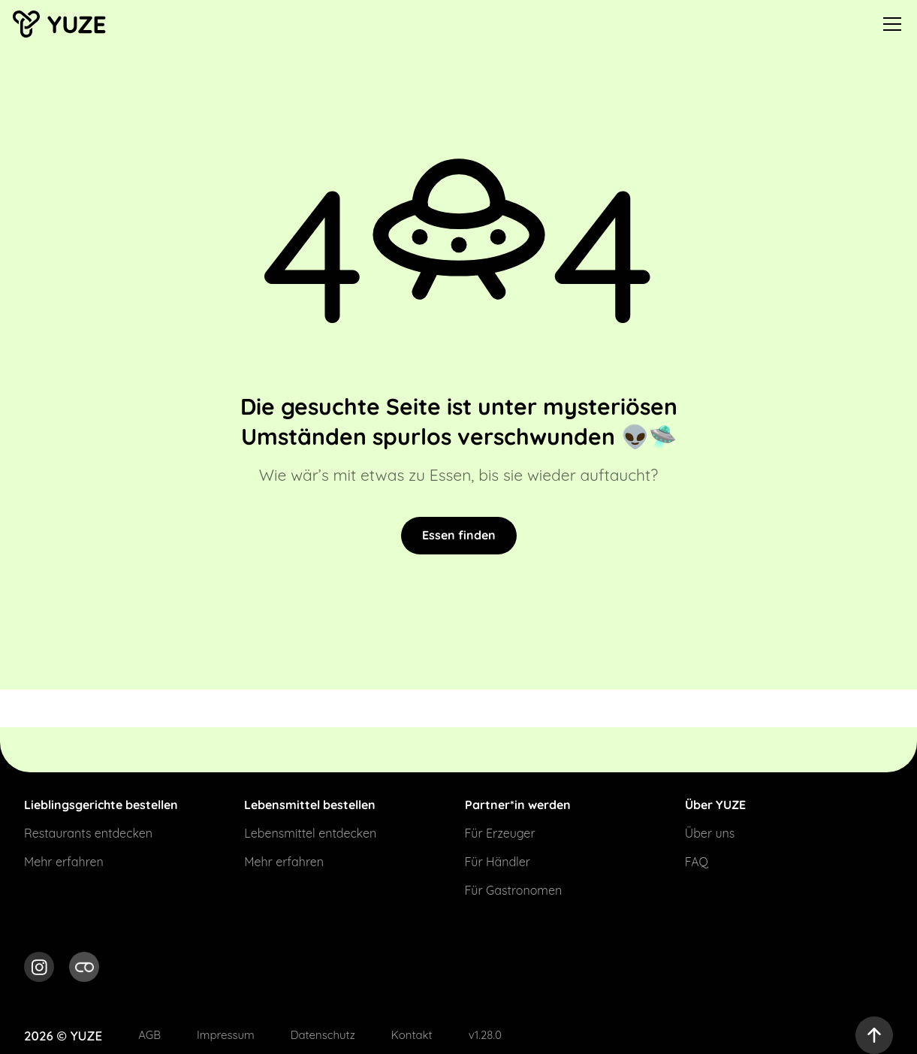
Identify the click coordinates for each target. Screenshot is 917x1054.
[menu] (892, 24)
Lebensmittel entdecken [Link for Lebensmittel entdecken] (310, 833)
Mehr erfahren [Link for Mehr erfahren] (64, 861)
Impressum (226, 1035)
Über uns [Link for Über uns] (710, 833)
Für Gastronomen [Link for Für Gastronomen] (514, 890)
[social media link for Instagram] (39, 969)
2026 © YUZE (63, 1035)
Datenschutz (323, 1035)
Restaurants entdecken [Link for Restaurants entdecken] (88, 833)
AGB (149, 1035)
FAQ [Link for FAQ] (696, 861)
